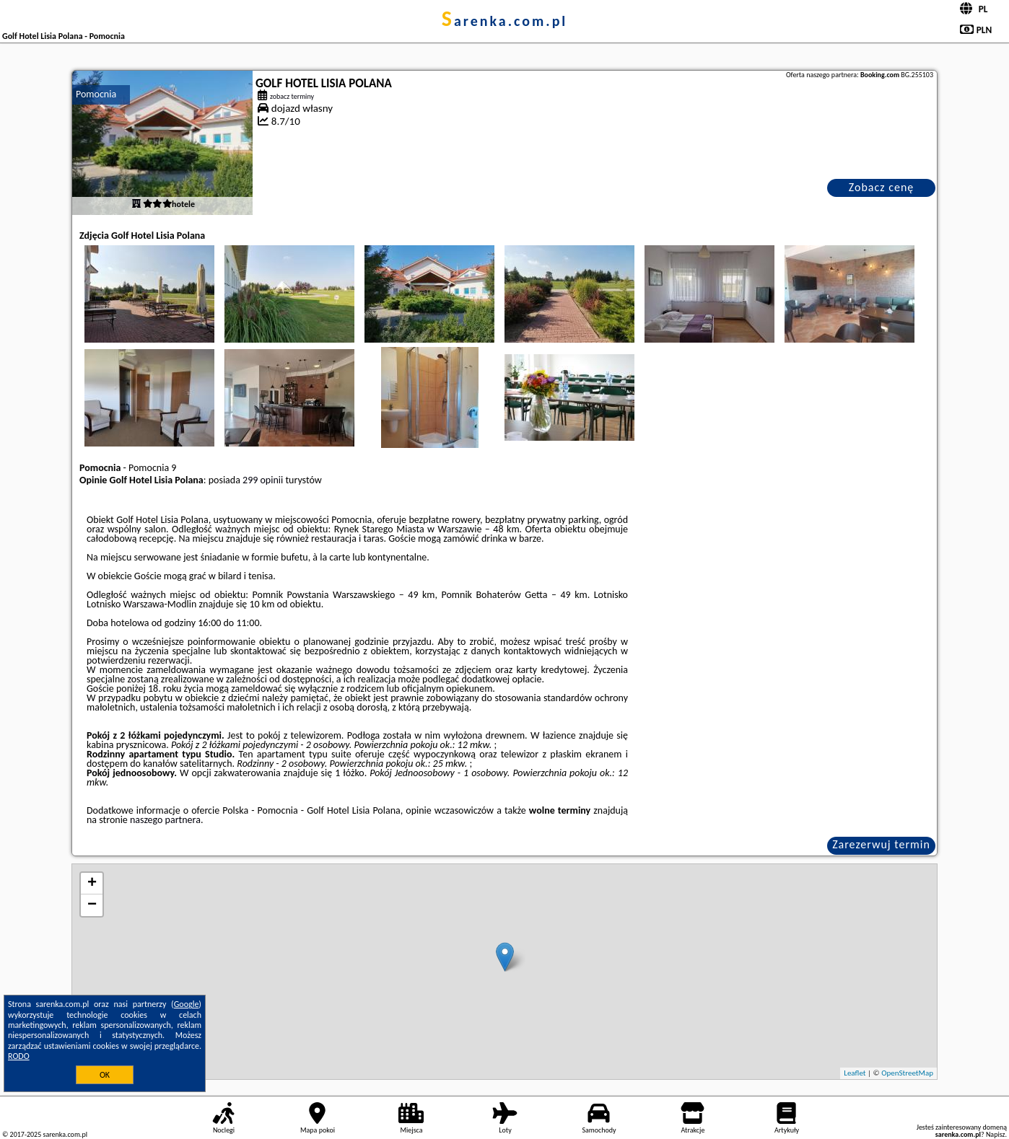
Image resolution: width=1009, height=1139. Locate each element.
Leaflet (854, 1073)
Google (186, 1004)
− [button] (92, 905)
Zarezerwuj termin (881, 844)
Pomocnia (96, 94)
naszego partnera (165, 820)
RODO (19, 1056)
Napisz (995, 1134)
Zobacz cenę (881, 187)
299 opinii (263, 480)
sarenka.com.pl (505, 21)
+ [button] (92, 883)
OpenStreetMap (907, 1073)
